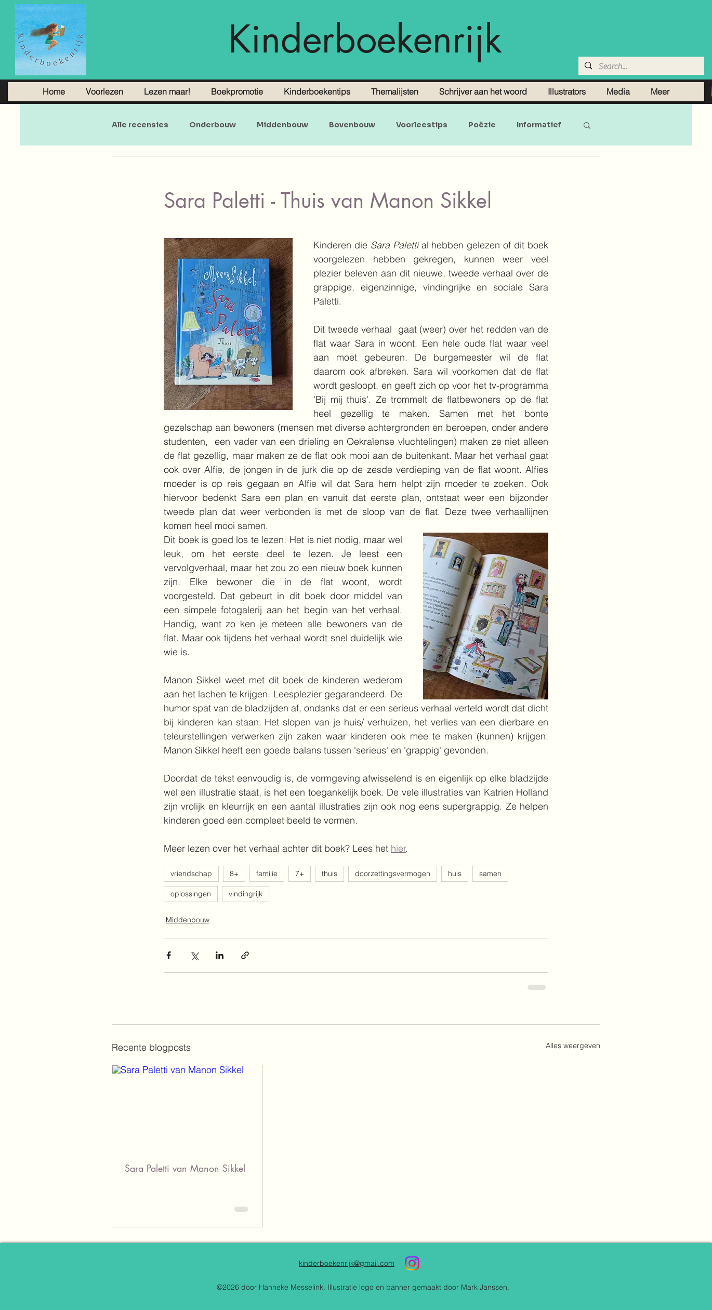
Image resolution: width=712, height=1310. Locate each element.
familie (267, 873)
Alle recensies (140, 125)
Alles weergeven (573, 1045)
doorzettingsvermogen (392, 873)
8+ (234, 873)
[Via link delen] (245, 955)
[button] (587, 125)
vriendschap (191, 873)
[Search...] (640, 66)
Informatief (539, 125)
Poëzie (482, 125)
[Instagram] (412, 1263)
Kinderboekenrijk (365, 39)
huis (455, 873)
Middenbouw (282, 125)
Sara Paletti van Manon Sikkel (185, 1168)
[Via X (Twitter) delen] (194, 955)
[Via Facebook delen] (169, 955)
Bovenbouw (352, 125)
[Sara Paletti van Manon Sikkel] (187, 1107)
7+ (299, 873)
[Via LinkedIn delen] (220, 955)
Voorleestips (421, 125)
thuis (329, 873)
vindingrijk (245, 893)
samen (490, 873)
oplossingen (190, 893)
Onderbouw (212, 125)
